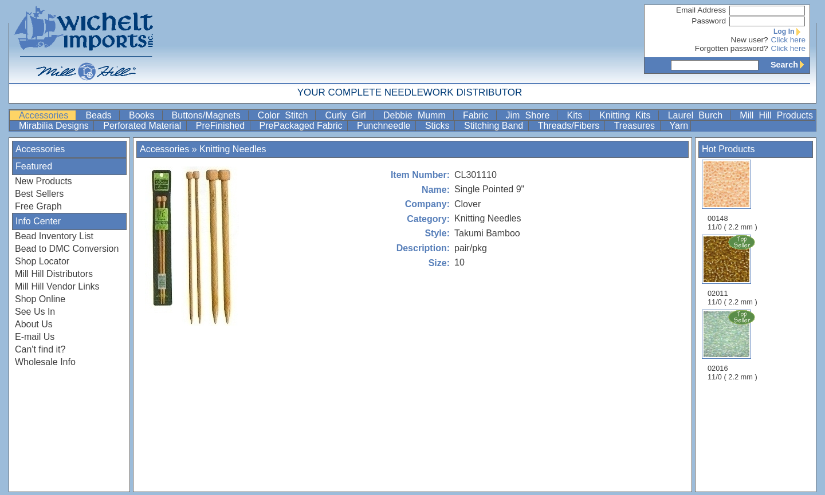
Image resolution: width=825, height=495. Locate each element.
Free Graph (38, 206)
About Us (34, 324)
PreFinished (221, 125)
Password (709, 21)
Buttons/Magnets (209, 115)
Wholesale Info (45, 362)
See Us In (35, 311)
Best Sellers (39, 194)
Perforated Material (143, 125)
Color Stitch (285, 115)
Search (790, 64)
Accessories (46, 115)
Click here (788, 39)
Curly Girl (348, 115)
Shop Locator (42, 261)
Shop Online (40, 299)
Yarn (679, 125)
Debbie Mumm (417, 115)
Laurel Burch (698, 115)
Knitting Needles (232, 149)
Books (144, 115)
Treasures (636, 125)
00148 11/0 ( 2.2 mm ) (732, 195)
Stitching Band (495, 125)
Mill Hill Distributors (54, 274)
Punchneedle (385, 125)
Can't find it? (40, 349)
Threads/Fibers (570, 125)
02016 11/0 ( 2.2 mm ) (733, 345)
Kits (577, 115)
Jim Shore (530, 115)
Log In (789, 31)
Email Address (701, 10)
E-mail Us (34, 337)
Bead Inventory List (54, 236)
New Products (43, 181)
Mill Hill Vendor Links (57, 286)
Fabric (478, 115)
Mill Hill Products (776, 115)
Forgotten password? (731, 48)
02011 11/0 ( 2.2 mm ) (733, 270)
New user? (749, 39)
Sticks (438, 125)
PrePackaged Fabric (302, 125)
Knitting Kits (627, 115)
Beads (101, 115)
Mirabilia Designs (55, 125)
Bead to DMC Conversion (67, 249)
